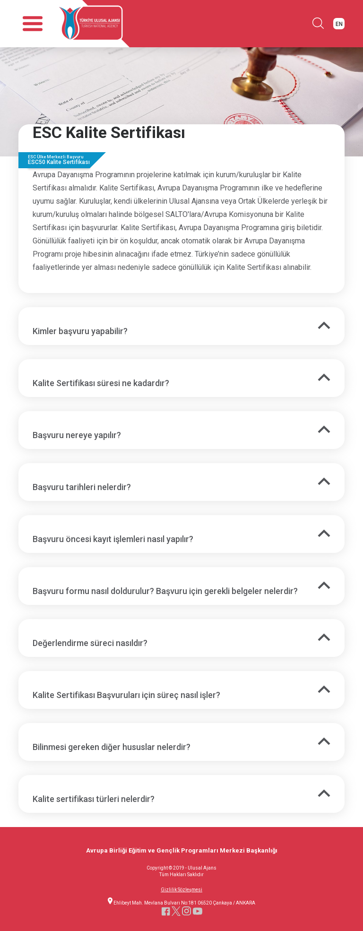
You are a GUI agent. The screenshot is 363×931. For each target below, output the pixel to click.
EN (339, 24)
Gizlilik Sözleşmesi (181, 890)
